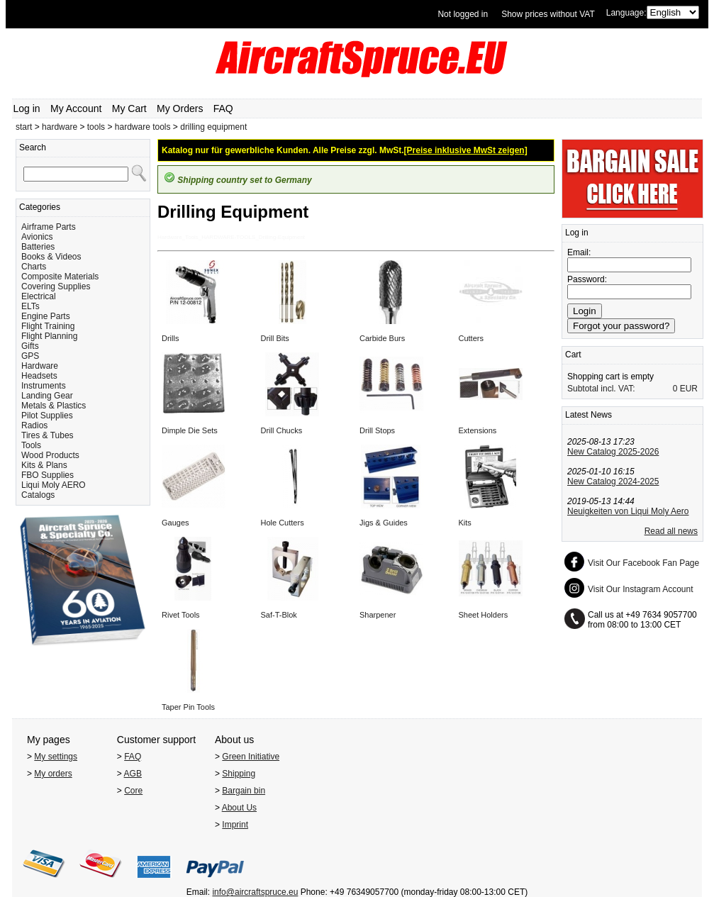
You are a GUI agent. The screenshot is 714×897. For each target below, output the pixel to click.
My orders (53, 774)
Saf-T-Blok (279, 615)
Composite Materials (60, 277)
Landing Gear (47, 396)
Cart (573, 355)
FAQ (223, 108)
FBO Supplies (47, 475)
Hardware (39, 366)
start (24, 127)
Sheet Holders (483, 615)
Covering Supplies (55, 286)
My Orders (180, 108)
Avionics (36, 237)
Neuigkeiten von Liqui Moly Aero (627, 511)
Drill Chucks (282, 430)
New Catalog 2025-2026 (613, 452)
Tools (31, 445)
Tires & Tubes (47, 435)
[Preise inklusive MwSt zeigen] (466, 150)
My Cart (129, 108)
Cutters (471, 338)
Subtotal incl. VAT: (601, 389)
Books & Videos (51, 257)
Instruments (43, 386)
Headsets (39, 376)
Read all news (671, 531)
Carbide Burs (382, 338)
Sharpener (377, 615)
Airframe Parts (48, 227)
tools (96, 127)
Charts (33, 267)
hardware (59, 127)
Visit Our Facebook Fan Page (643, 563)
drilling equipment (213, 127)
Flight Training (47, 326)
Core (133, 791)
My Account (75, 108)
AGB (133, 774)
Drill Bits (275, 338)
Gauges (175, 522)
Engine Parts (45, 316)
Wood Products (50, 455)
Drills (170, 338)
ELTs (30, 306)
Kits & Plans (44, 465)
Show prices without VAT (548, 14)
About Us (239, 808)
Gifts (30, 346)
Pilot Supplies (47, 415)
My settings (55, 757)
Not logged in (462, 14)
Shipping (238, 774)
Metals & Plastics (53, 406)
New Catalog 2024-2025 (613, 481)
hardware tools (143, 127)
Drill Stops (377, 430)
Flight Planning (49, 336)
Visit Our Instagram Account (640, 589)
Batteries (38, 247)
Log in (26, 108)
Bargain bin (243, 791)
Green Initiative (250, 757)
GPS (30, 356)
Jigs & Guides (383, 522)
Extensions (478, 430)
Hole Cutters (282, 522)
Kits (465, 522)
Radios (34, 425)
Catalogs (38, 495)
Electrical (38, 296)
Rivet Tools (181, 615)
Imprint (235, 825)
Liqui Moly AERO (53, 485)
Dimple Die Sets (190, 430)
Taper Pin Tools (188, 707)
